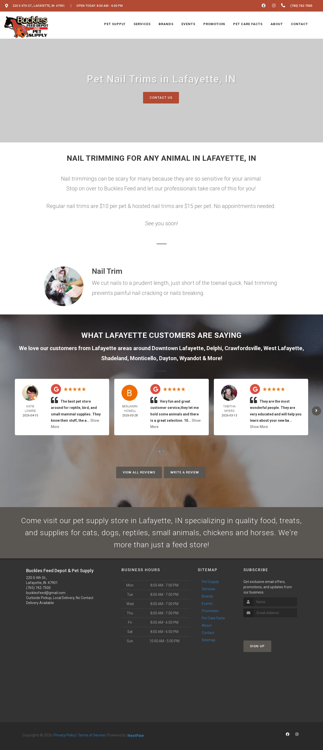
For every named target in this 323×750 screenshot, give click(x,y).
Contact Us (161, 97)
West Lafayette (283, 348)
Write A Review (184, 472)
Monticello (143, 358)
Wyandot (190, 358)
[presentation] (270, 626)
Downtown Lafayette (178, 348)
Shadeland (114, 358)
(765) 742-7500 (38, 588)
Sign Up (257, 646)
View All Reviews (139, 472)
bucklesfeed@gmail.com (46, 593)
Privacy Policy (65, 735)
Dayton (168, 358)
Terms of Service (91, 735)
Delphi (214, 348)
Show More (259, 427)
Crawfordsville (243, 348)
